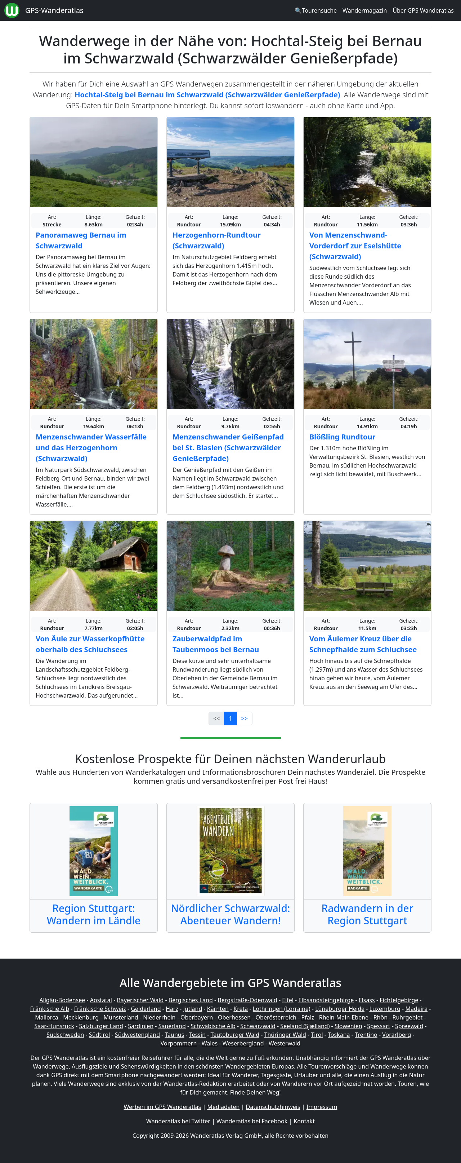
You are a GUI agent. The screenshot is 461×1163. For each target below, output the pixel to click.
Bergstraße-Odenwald (247, 1000)
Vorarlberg (396, 1035)
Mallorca (46, 1017)
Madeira (416, 1009)
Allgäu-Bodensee (62, 1000)
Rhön (380, 1017)
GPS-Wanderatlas (54, 10)
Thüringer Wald (285, 1035)
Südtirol (99, 1035)
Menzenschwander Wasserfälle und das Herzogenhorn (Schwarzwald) (91, 447)
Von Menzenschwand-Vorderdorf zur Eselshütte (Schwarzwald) (355, 245)
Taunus (174, 1035)
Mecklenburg (81, 1017)
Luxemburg (385, 1009)
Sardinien (140, 1026)
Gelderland (146, 1009)
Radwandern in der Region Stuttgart (367, 914)
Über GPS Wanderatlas (423, 10)
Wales (210, 1043)
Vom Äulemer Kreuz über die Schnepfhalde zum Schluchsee (363, 644)
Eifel (288, 1000)
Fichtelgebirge (399, 1000)
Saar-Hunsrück (54, 1026)
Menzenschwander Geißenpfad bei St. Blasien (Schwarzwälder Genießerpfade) (228, 447)
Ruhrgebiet (408, 1017)
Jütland (192, 1009)
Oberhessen (234, 1017)
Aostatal (101, 1000)
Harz (172, 1009)
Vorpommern (179, 1043)
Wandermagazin (365, 10)
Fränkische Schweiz (100, 1009)
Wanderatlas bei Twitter (178, 1121)
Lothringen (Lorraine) (281, 1009)
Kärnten (218, 1009)
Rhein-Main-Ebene (343, 1017)
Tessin (197, 1035)
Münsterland (121, 1017)
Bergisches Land (191, 1000)
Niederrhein (159, 1017)
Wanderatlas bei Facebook (251, 1121)
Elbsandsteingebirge (326, 1000)
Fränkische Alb (50, 1009)
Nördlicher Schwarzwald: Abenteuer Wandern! (230, 914)
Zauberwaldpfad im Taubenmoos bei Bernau (216, 644)
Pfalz (307, 1017)
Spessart (378, 1026)
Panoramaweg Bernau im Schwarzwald (81, 240)
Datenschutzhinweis (273, 1107)
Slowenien (348, 1026)
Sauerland (172, 1026)
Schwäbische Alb (213, 1026)
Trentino (366, 1035)
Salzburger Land (101, 1026)
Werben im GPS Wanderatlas (162, 1107)
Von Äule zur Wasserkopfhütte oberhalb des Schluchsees (90, 644)
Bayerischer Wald (140, 1000)
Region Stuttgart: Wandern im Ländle (93, 914)
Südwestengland (137, 1035)
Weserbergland (243, 1043)
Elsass (367, 1000)
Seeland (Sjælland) (305, 1026)
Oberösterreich (276, 1017)
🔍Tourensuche (316, 10)
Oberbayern (196, 1017)
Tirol (317, 1035)
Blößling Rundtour (342, 437)
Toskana (339, 1035)
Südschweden (65, 1035)
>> (244, 718)
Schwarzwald (258, 1026)
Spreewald (409, 1026)
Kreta (240, 1009)
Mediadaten (223, 1107)
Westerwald (284, 1043)
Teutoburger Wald (235, 1035)
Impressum (321, 1107)
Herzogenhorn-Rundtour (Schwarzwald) (217, 240)
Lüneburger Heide (339, 1009)
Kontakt (304, 1121)
